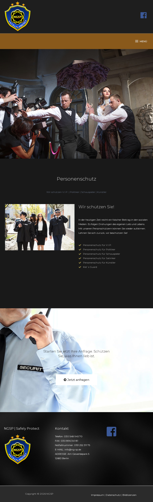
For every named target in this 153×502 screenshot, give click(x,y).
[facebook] (144, 15)
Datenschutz (113, 495)
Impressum (97, 495)
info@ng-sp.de (73, 449)
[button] (76, 379)
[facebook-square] (113, 431)
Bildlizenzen (129, 495)
